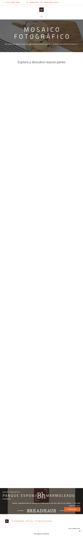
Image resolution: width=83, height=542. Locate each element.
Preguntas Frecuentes (44, 521)
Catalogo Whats (34, 2)
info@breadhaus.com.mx (51, 2)
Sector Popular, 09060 (13, 2)
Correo (30, 521)
